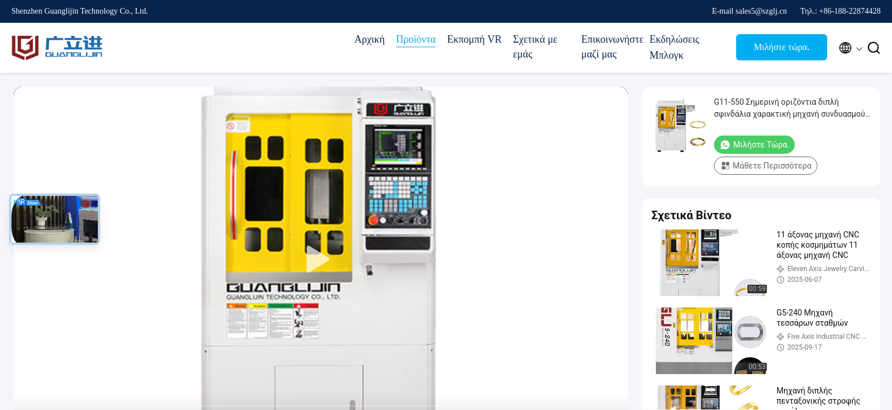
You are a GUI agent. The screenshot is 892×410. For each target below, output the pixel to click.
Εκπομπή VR (474, 39)
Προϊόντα (416, 39)
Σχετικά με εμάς (535, 47)
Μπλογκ (667, 55)
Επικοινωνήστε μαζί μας (609, 47)
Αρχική (369, 39)
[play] (321, 259)
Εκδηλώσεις (674, 39)
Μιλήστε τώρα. (782, 47)
